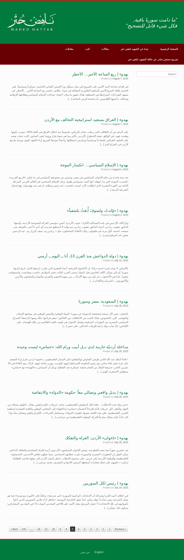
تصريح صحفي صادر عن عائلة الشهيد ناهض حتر (153, 59)
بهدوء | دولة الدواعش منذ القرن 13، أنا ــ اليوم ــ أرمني (83, 256)
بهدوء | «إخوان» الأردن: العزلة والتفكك (96, 438)
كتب (87, 48)
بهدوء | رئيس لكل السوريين (105, 483)
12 (39, 529)
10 (53, 529)
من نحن (85, 552)
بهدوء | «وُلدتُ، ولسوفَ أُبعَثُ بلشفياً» (97, 210)
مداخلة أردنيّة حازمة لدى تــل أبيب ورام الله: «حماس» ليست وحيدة (72, 347)
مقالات (105, 48)
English (99, 552)
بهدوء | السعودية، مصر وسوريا (103, 301)
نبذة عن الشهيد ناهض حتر (134, 48)
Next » (14, 529)
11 (46, 529)
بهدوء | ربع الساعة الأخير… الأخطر (100, 74)
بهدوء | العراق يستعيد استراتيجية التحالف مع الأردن (86, 119)
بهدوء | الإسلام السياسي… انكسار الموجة (94, 165)
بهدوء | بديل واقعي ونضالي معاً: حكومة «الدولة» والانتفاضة (80, 392)
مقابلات (69, 48)
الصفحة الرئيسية (169, 48)
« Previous (120, 529)
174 (24, 529)
